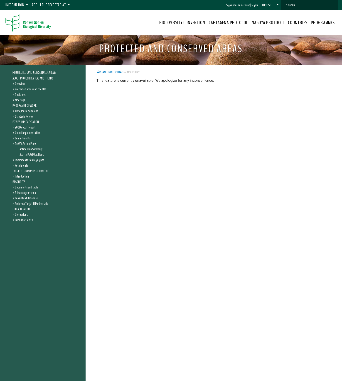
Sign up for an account (238, 5)
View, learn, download (26, 111)
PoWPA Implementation (25, 121)
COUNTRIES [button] (297, 22)
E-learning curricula (25, 192)
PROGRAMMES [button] (323, 22)
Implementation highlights (29, 160)
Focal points (21, 165)
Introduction (22, 176)
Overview (20, 83)
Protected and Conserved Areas (34, 72)
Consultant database (26, 198)
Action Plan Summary (31, 149)
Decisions (20, 94)
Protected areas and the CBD (30, 89)
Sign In (254, 5)
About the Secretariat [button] (49, 5)
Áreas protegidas (110, 72)
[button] (270, 5)
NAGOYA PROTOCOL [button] (268, 22)
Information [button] (15, 5)
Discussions (21, 214)
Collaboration (21, 209)
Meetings (20, 100)
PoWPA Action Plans (25, 143)
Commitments (22, 138)
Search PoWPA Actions (32, 154)
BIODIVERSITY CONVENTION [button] (182, 22)
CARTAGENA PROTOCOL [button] (228, 22)
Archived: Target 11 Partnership (31, 203)
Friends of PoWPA (24, 220)
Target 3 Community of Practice (30, 170)
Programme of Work (24, 105)
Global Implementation (27, 132)
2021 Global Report (25, 127)
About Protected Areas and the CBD (32, 78)
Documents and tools (26, 187)
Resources (18, 181)
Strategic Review (24, 116)
